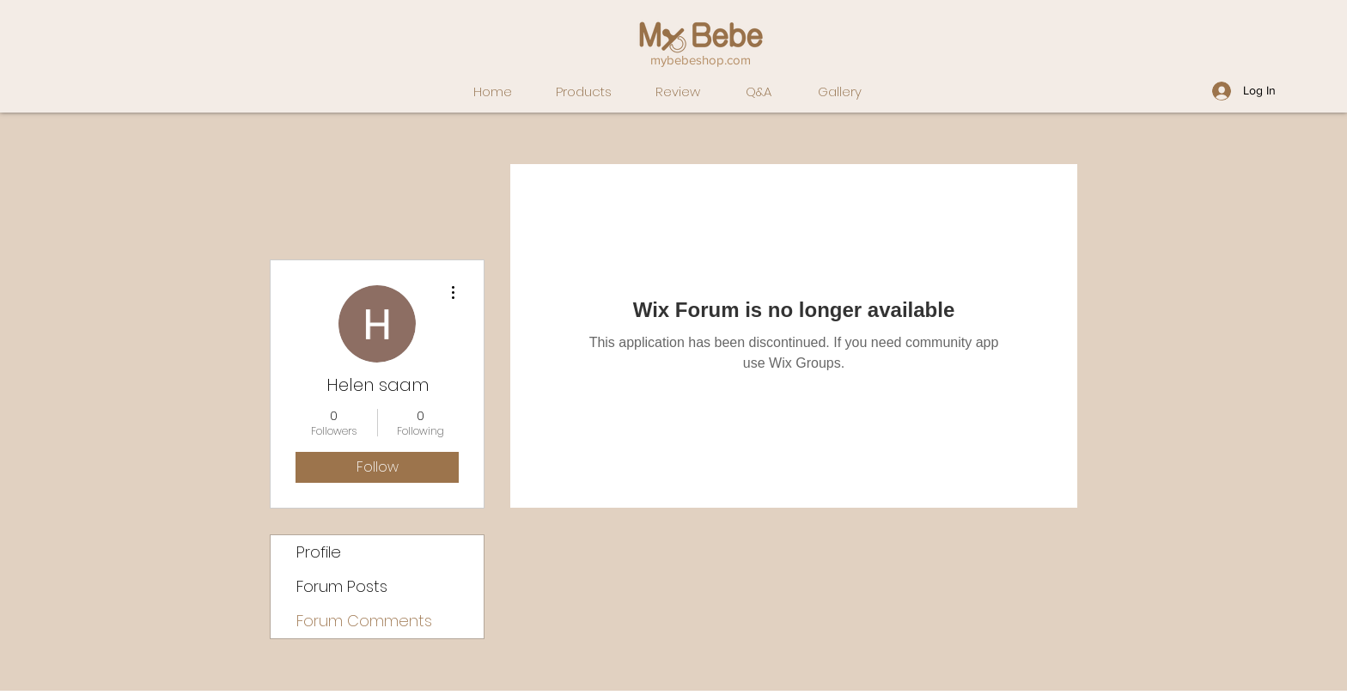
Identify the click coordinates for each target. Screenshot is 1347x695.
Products (584, 91)
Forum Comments (364, 620)
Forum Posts (341, 586)
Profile (318, 552)
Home (492, 91)
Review (677, 91)
